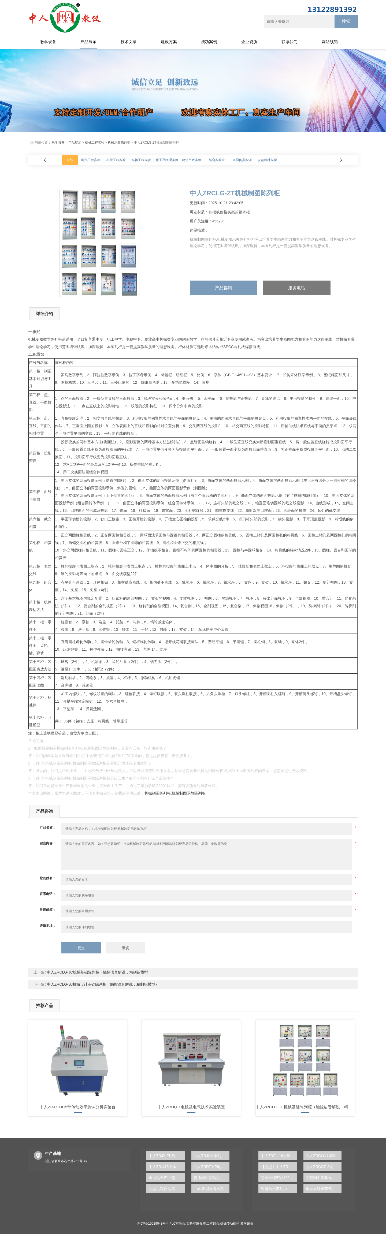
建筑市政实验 (191, 160)
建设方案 (169, 41)
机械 (32, 339)
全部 (69, 160)
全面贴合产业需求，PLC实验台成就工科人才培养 (167, 1178)
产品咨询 (223, 288)
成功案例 (209, 41)
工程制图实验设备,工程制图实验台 (324, 1178)
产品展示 (88, 41)
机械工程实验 (94, 142)
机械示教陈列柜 (119, 142)
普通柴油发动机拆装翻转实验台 (211, 1178)
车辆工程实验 (141, 160)
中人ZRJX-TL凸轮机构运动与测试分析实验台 (167, 1156)
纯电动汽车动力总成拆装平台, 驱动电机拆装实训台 (279, 1189)
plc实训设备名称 (210, 1189)
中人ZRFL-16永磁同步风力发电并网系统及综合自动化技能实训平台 (279, 1156)
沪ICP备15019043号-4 (152, 1223)
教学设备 (48, 41)
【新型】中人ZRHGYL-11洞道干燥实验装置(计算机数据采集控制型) (279, 1167)
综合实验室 (217, 160)
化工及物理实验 (167, 160)
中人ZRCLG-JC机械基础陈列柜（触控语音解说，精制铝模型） (99, 972)
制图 (39, 339)
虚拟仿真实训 (242, 160)
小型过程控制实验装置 (167, 1189)
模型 (127, 574)
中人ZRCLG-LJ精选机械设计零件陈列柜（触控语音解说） (324, 1156)
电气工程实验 (91, 160)
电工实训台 (211, 1223)
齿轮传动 (83, 642)
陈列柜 (56, 339)
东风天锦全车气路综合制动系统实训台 (324, 1189)
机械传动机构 (229, 1223)
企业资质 (249, 41)
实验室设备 (194, 1223)
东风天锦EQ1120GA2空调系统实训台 (279, 1178)
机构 (151, 678)
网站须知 (330, 41)
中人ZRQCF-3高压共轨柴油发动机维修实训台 (324, 1167)
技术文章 (129, 41)
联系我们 (289, 41)
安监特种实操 (267, 160)
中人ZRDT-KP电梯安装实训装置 (211, 1167)
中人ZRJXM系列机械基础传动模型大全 (211, 1156)
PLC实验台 (177, 1223)
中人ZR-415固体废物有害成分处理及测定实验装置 (167, 1167)
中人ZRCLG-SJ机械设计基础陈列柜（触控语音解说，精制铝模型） (102, 984)
